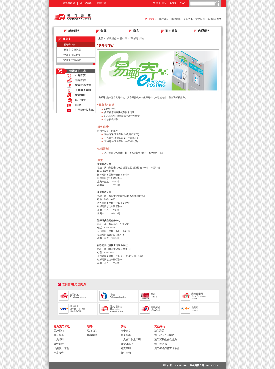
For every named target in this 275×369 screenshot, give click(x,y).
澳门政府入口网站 (164, 335)
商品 (133, 31)
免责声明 (126, 348)
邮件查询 (164, 19)
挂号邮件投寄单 (79, 110)
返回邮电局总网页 (74, 284)
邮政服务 (71, 31)
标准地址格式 (214, 19)
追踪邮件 (75, 80)
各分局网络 (86, 3)
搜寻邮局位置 (78, 85)
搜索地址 (75, 95)
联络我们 (101, 3)
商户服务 (168, 31)
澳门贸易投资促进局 (165, 339)
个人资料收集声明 (131, 339)
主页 (100, 38)
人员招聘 (59, 339)
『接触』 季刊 (61, 348)
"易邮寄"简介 (69, 44)
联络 (90, 326)
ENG (182, 3)
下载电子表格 (78, 90)
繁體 (155, 3)
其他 (123, 326)
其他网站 (159, 326)
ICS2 (73, 105)
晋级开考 (59, 343)
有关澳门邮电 (62, 326)
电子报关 (75, 100)
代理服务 (201, 31)
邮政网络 (92, 335)
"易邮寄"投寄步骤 (72, 60)
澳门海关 (159, 330)
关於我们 (59, 330)
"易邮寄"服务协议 (72, 54)
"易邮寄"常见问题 (72, 49)
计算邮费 (75, 75)
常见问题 (200, 19)
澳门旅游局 (160, 343)
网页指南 (126, 335)
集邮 (100, 31)
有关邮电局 (69, 3)
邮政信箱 (176, 19)
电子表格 (126, 330)
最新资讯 (188, 19)
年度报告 (59, 352)
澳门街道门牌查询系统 (166, 348)
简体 (163, 3)
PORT (173, 3)
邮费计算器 (127, 343)
